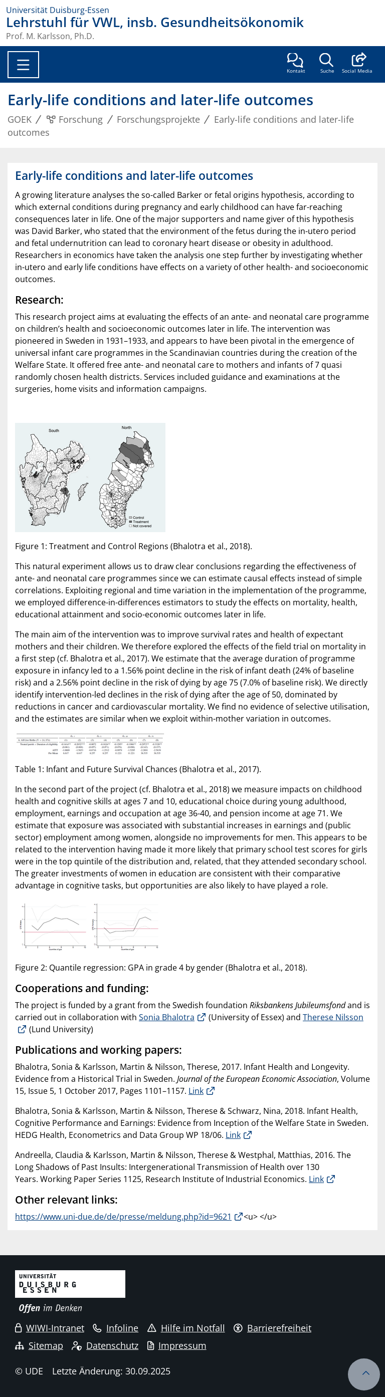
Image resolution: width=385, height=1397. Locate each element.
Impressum (177, 1345)
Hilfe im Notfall (186, 1328)
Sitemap (39, 1345)
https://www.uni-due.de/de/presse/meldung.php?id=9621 (123, 1216)
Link (196, 1090)
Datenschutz (105, 1345)
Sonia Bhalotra (167, 1017)
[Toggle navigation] (23, 64)
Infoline (115, 1328)
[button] (357, 64)
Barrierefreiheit (272, 1328)
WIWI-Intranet (49, 1328)
